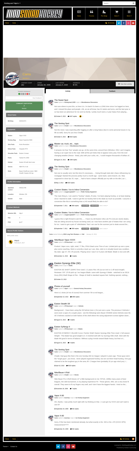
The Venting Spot (61, 123)
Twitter (119, 23)
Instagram (128, 23)
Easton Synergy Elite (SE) (67, 263)
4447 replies (72, 116)
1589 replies (72, 160)
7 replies (73, 388)
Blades (80, 329)
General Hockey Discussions (82, 288)
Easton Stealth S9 (62, 304)
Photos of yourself (62, 286)
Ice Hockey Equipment (82, 398)
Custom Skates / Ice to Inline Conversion (71, 190)
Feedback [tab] (112, 91)
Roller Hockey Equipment (89, 192)
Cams (56, 102)
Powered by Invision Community (126, 447)
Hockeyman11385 (69, 102)
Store (116, 16)
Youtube (133, 23)
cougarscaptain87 (69, 192)
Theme (5, 446)
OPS (79, 242)
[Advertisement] (45, 42)
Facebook (123, 23)
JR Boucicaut (68, 242)
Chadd (66, 126)
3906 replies (75, 297)
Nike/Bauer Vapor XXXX (64, 240)
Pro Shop (104, 16)
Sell (83, 234)
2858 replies (74, 205)
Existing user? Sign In (12, 3)
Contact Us (13, 446)
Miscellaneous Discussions (89, 102)
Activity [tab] (67, 91)
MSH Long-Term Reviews (71, 234)
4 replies (73, 256)
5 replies (71, 320)
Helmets (80, 306)
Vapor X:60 (59, 395)
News (79, 16)
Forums (91, 16)
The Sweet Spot (61, 100)
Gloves (76, 375)
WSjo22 (16, 240)
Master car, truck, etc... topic (66, 144)
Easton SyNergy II (62, 327)
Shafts (70, 265)
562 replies (74, 409)
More (129, 16)
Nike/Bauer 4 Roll (61, 372)
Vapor (66, 288)
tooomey (67, 398)
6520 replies (72, 137)
